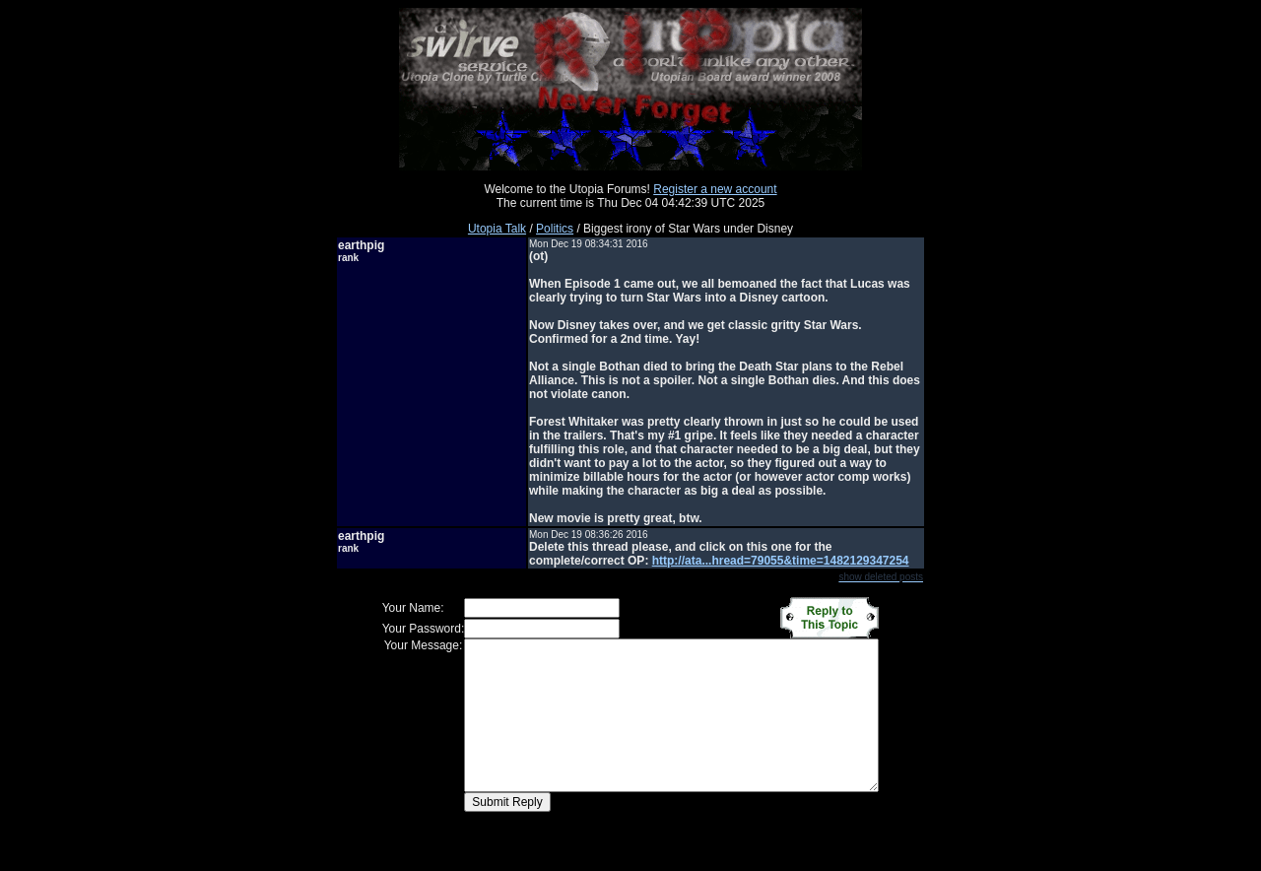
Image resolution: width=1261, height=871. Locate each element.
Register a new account (714, 189)
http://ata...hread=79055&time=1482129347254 (780, 561)
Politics (554, 228)
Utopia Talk (497, 228)
